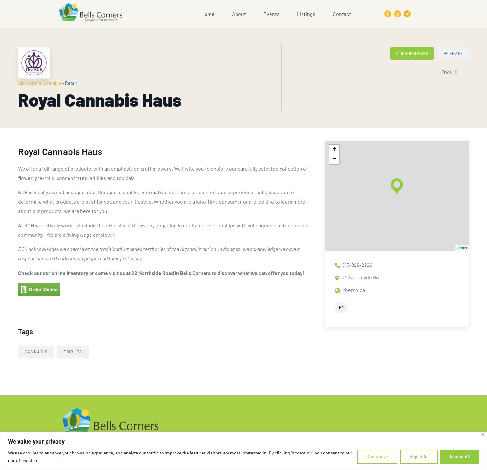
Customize (377, 456)
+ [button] (334, 149)
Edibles (72, 352)
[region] (243, 451)
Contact (342, 14)
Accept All (460, 456)
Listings (306, 14)
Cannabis (36, 352)
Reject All (418, 456)
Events (271, 14)
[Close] (482, 434)
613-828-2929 (412, 53)
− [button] (334, 159)
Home (208, 14)
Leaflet (461, 248)
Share (453, 53)
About (239, 14)
